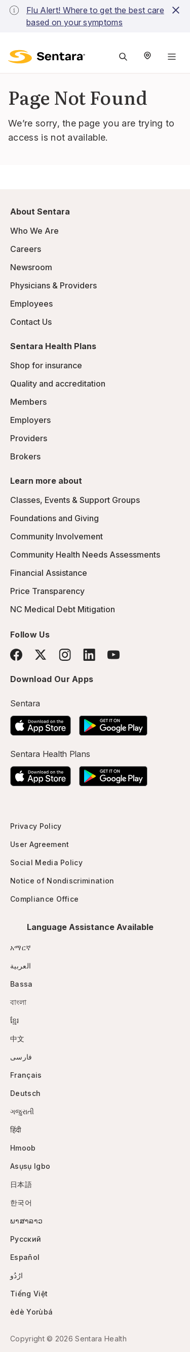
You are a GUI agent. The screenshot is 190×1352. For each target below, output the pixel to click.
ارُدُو (16, 1275)
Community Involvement (56, 536)
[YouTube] (113, 654)
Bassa (21, 984)
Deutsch (25, 1093)
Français (26, 1075)
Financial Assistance (48, 573)
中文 (17, 1038)
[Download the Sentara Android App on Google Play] (113, 722)
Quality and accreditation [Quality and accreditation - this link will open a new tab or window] (57, 383)
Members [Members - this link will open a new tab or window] (28, 402)
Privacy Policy (35, 826)
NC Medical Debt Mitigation (62, 609)
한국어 (21, 1202)
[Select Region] (147, 57)
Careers (25, 249)
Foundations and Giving (54, 518)
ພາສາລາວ (26, 1220)
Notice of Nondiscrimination (62, 880)
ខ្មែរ (14, 1020)
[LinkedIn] (89, 654)
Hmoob (23, 1148)
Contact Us (31, 322)
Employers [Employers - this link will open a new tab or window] (30, 420)
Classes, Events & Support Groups (75, 500)
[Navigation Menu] (172, 57)
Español (25, 1257)
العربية (20, 965)
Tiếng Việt (29, 1293)
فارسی (21, 1056)
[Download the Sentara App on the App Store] (40, 722)
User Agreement (39, 844)
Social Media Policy (46, 862)
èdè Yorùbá (31, 1311)
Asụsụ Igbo (30, 1166)
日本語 (21, 1184)
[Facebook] (16, 655)
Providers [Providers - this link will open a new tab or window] (28, 438)
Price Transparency (47, 591)
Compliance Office (44, 899)
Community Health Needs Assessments (85, 555)
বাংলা (18, 1002)
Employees (31, 304)
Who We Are (34, 231)
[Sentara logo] (46, 57)
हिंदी (16, 1129)
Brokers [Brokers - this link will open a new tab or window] (25, 456)
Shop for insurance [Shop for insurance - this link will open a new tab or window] (46, 365)
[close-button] (175, 10)
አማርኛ (20, 947)
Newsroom (31, 267)
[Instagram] (65, 654)
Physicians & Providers (53, 285)
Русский (25, 1239)
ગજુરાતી (22, 1111)
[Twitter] (40, 655)
